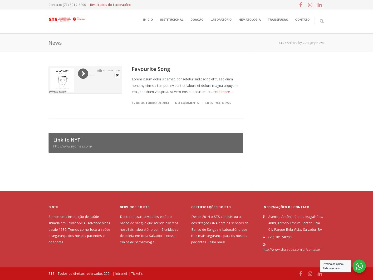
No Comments (187, 103)
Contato (302, 19)
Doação (197, 19)
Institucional (171, 19)
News (226, 103)
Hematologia (250, 19)
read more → (224, 91)
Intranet (121, 273)
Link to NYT (146, 142)
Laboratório (221, 19)
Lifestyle (213, 103)
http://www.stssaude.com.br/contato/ (291, 249)
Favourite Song (151, 68)
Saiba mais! (216, 242)
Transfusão (278, 19)
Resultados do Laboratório (110, 4)
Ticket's (137, 273)
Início (148, 19)
